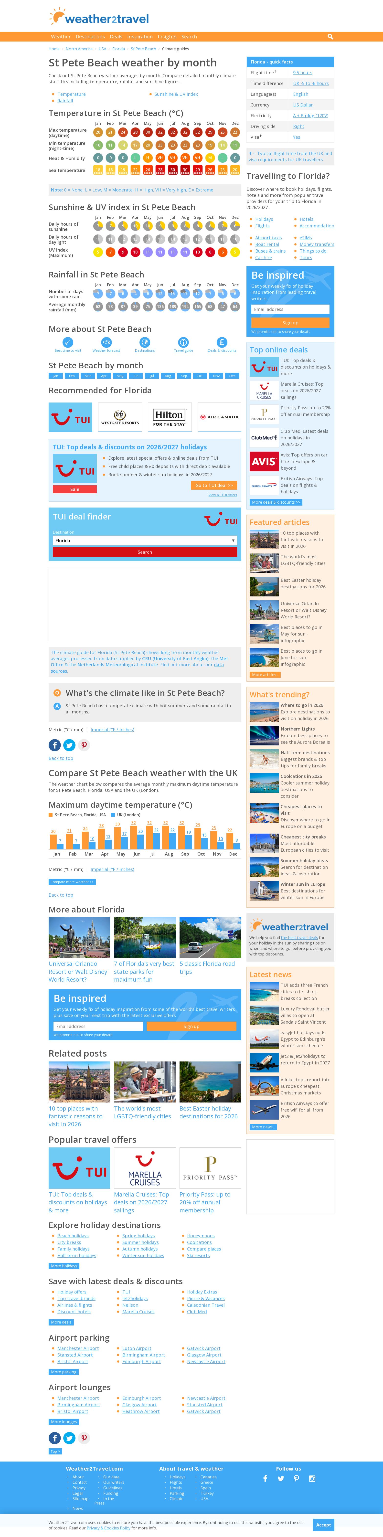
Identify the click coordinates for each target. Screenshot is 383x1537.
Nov (216, 375)
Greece (207, 1492)
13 (108, 846)
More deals (61, 1332)
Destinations (90, 36)
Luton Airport (136, 1358)
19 (188, 842)
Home (54, 49)
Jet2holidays (135, 1308)
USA (102, 49)
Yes (296, 137)
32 (133, 832)
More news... (263, 1127)
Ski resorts (198, 1265)
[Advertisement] (245, 16)
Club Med (197, 1321)
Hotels (306, 219)
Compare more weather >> (72, 891)
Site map (80, 1508)
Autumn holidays (140, 1258)
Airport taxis (268, 238)
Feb (72, 375)
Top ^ (55, 1461)
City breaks (69, 1252)
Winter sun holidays (143, 1265)
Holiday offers (71, 1301)
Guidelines (112, 1497)
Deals (116, 36)
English (300, 94)
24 (85, 838)
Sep (184, 375)
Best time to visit (67, 350)
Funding (110, 1503)
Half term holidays (76, 1265)
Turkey (207, 1503)
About (78, 1486)
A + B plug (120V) (310, 115)
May (120, 375)
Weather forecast (106, 350)
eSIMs (306, 238)
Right (298, 126)
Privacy (79, 1497)
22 (156, 839)
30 (117, 834)
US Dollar (303, 105)
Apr (103, 375)
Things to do (313, 251)
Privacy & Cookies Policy (108, 1528)
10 (92, 848)
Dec (232, 375)
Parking (177, 1503)
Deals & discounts (222, 350)
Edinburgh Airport (141, 1371)
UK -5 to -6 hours (311, 83)
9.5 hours (302, 72)
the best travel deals (299, 937)
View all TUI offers (223, 504)
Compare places (204, 1258)
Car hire (263, 257)
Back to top (61, 768)
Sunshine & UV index (176, 94)
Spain (206, 1497)
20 (53, 841)
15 (204, 845)
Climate (176, 1508)
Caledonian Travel (206, 1315)
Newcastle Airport (206, 1371)
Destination (63, 542)
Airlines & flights (74, 1315)
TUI (126, 1301)
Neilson (130, 1315)
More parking (63, 1381)
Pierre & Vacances (206, 1308)
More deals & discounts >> (276, 502)
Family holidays (73, 1258)
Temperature (71, 94)
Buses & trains (270, 251)
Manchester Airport (78, 1358)
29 (198, 834)
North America (79, 49)
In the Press (104, 1511)
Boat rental (267, 244)
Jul (152, 375)
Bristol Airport (72, 1371)
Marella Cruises (138, 1321)
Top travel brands (76, 1308)
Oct (200, 375)
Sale (74, 499)
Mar (88, 375)
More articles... (265, 674)
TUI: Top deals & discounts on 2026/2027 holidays (130, 456)
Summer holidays (140, 1252)
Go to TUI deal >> (214, 495)
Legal (78, 1503)
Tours (306, 257)
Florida (118, 49)
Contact (80, 1492)
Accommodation (317, 226)
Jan (55, 375)
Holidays (264, 219)
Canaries (209, 1486)
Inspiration (140, 36)
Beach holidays (73, 1245)
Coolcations (199, 1252)
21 (69, 840)
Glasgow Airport (204, 1364)
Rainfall (65, 101)
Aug (168, 375)
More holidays (64, 1275)
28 (101, 835)
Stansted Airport (75, 1364)
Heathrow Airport (141, 1421)
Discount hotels (74, 1321)
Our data (111, 1486)
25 (214, 837)
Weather (61, 36)
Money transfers (317, 244)
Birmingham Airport (143, 1364)
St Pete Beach (143, 49)
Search (189, 36)
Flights (262, 226)
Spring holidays (138, 1245)
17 (124, 843)
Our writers (113, 1492)
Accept (323, 1525)
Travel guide (183, 350)
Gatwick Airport (204, 1358)
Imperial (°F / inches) (112, 739)
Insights (167, 36)
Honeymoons (201, 1245)
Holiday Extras (202, 1301)
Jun (136, 375)
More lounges (64, 1431)
